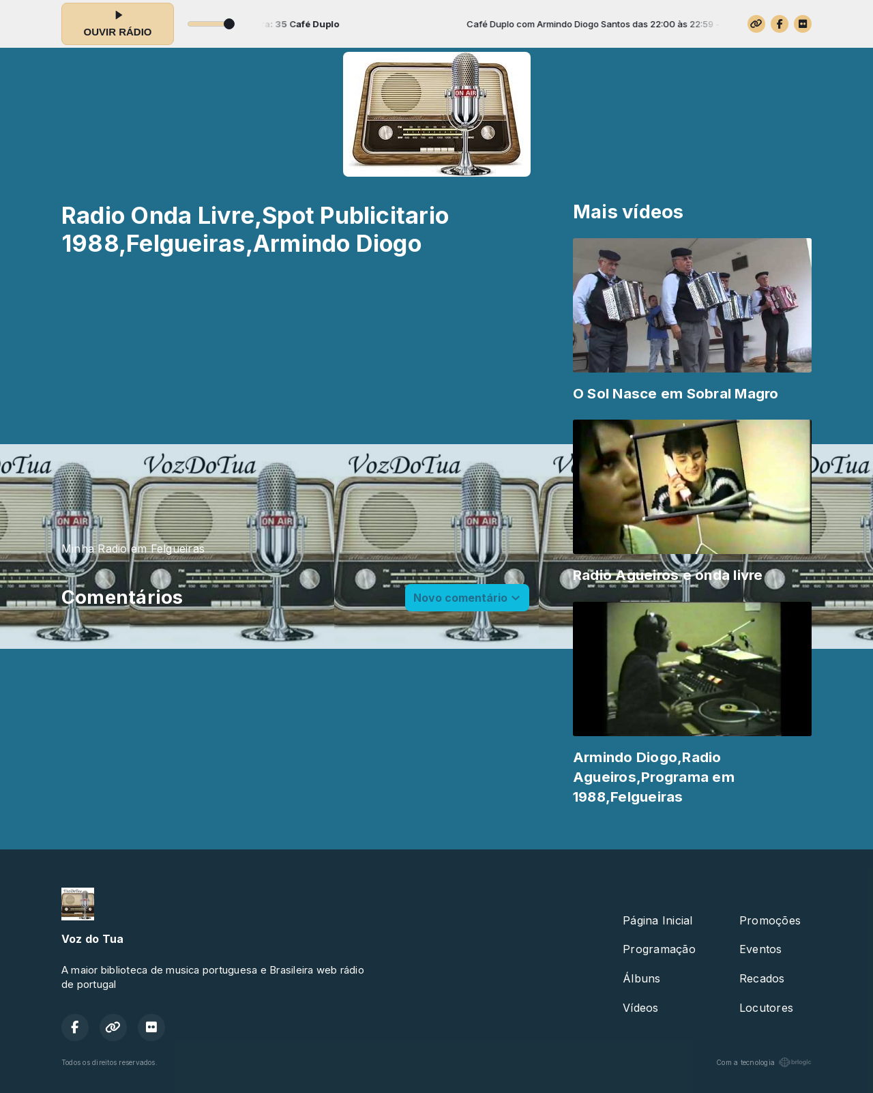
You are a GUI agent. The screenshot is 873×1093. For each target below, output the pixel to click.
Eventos (760, 949)
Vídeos (640, 1008)
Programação (659, 949)
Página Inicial (657, 920)
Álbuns (641, 978)
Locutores (766, 1008)
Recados (762, 978)
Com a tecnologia (764, 1062)
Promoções (770, 920)
